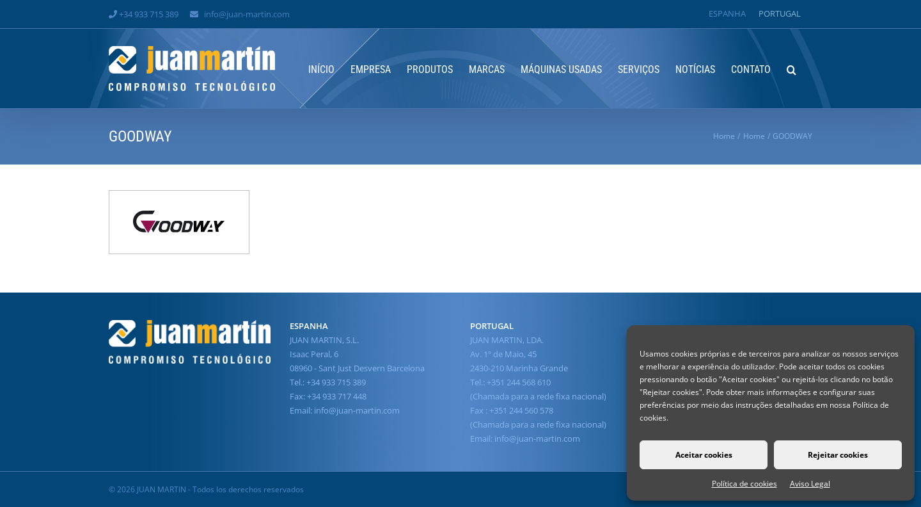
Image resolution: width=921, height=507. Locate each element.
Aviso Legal (810, 483)
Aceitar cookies (703, 454)
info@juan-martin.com (247, 14)
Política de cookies (744, 483)
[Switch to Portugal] (779, 14)
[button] (791, 68)
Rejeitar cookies (838, 454)
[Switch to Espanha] (727, 14)
